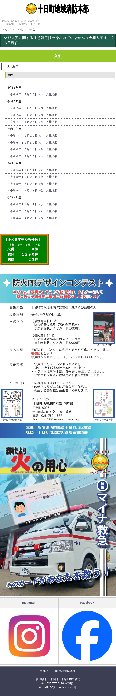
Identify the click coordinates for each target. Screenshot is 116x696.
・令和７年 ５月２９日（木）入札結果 (32, 115)
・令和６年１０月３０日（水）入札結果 (32, 142)
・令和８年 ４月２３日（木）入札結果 (32, 94)
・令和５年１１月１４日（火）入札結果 (32, 170)
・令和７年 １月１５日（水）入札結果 (32, 135)
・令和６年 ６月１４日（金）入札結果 (32, 149)
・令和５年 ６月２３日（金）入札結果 (32, 183)
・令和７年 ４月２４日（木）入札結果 (32, 121)
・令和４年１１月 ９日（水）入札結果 (32, 204)
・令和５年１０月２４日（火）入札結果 (32, 176)
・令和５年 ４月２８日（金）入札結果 (32, 190)
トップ (6, 29)
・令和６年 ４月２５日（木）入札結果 (32, 156)
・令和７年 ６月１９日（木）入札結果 (32, 108)
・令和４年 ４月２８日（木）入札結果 (32, 218)
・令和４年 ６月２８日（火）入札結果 (32, 211)
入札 (20, 29)
